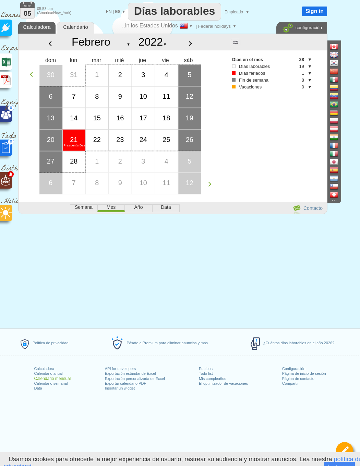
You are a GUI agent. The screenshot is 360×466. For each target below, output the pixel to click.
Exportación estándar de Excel (130, 373)
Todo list (206, 373)
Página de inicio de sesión (304, 373)
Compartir (290, 383)
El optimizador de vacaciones (223, 383)
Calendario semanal (51, 383)
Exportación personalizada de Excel (135, 379)
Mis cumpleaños (212, 379)
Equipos (206, 369)
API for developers (120, 369)
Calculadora (44, 369)
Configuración (293, 369)
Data (38, 388)
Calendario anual (48, 373)
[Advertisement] (172, 270)
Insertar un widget (120, 388)
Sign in (314, 11)
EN (109, 11)
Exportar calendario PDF (125, 383)
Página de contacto (298, 379)
